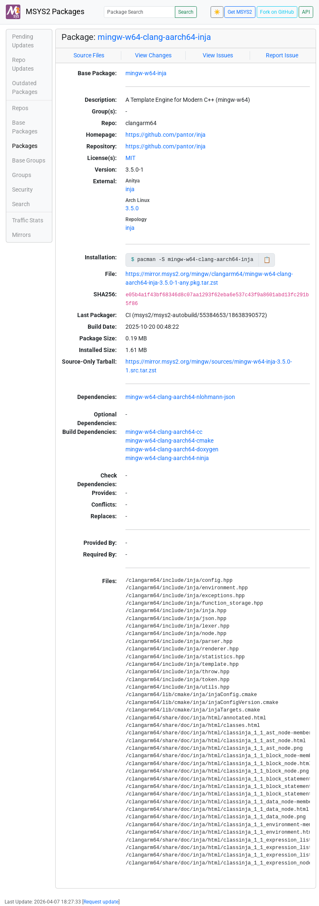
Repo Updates (23, 64)
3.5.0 (132, 208)
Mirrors (21, 234)
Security (22, 189)
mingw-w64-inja (146, 73)
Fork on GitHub (277, 12)
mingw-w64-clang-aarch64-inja (154, 37)
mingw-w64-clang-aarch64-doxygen (171, 449)
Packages (24, 146)
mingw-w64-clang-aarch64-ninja (167, 458)
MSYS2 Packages (45, 12)
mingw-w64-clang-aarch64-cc (163, 431)
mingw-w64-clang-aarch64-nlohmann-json (180, 397)
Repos (20, 108)
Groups (21, 175)
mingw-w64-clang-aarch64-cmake (169, 440)
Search (186, 12)
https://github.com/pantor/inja (165, 134)
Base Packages (24, 127)
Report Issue (282, 55)
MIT (130, 158)
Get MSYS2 (240, 12)
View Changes (153, 55)
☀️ (217, 12)
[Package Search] (139, 11)
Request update (100, 902)
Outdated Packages (24, 87)
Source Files (89, 55)
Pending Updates (23, 41)
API (306, 12)
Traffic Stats (27, 220)
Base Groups (28, 160)
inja (130, 189)
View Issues (218, 55)
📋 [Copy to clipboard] (266, 259)
